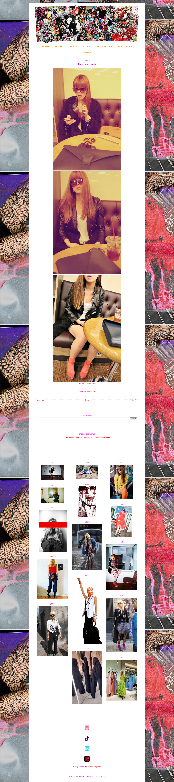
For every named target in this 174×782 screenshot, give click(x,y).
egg (85, 391)
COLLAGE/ (70, 437)
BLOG (86, 46)
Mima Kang (91, 384)
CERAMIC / (98, 437)
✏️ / (92, 437)
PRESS (87, 52)
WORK (59, 46)
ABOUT (73, 46)
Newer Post (40, 400)
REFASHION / (85, 437)
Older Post (134, 400)
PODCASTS (125, 46)
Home (87, 400)
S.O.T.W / (77, 437)
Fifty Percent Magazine (92, 767)
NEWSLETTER (103, 46)
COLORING (106, 437)
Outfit (94, 391)
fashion (89, 391)
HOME (46, 46)
